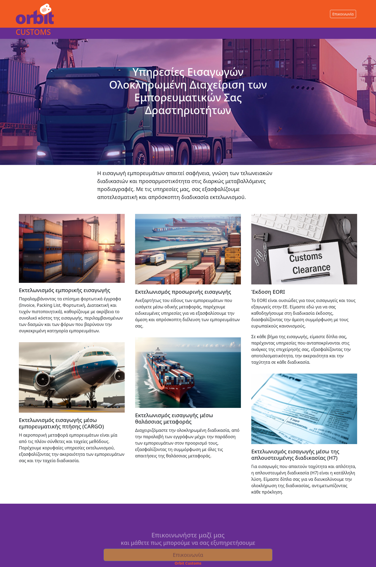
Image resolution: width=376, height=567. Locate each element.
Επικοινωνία (343, 13)
